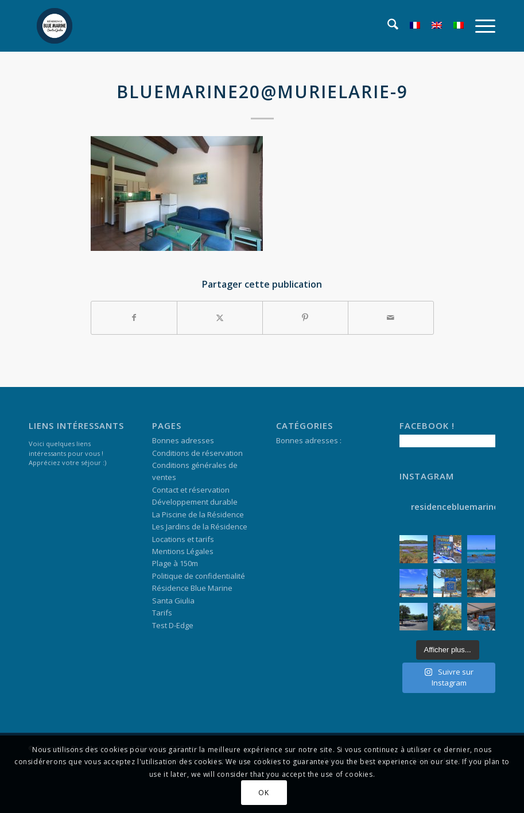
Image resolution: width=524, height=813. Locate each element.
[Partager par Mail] (390, 317)
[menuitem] (387, 26)
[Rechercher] (387, 26)
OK (263, 792)
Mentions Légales (183, 551)
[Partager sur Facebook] (134, 317)
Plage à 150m (175, 563)
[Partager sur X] (219, 317)
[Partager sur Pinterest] (305, 317)
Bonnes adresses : (308, 440)
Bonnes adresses (183, 440)
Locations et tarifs (183, 539)
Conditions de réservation (197, 453)
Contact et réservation (191, 490)
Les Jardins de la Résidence (199, 526)
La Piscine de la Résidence (198, 514)
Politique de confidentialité (198, 576)
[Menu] (479, 26)
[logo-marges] (54, 26)
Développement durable (195, 502)
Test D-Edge (172, 625)
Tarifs (162, 612)
